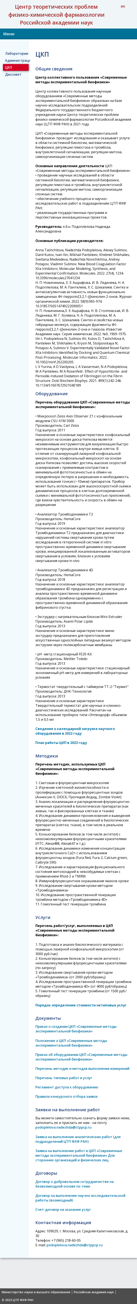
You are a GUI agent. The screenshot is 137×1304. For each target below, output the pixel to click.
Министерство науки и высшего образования (36, 1292)
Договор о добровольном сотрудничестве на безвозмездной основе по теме (74, 1184)
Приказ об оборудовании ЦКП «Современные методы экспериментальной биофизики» (81, 1057)
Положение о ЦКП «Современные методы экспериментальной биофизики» (71, 1043)
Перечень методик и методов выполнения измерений (82, 1068)
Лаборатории (16, 53)
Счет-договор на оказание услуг (63, 1209)
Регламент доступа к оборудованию (66, 1087)
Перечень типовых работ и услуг (63, 1078)
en (123, 6)
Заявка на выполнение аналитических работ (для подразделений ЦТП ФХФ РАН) (78, 1139)
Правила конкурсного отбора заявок (66, 1096)
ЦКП (8, 67)
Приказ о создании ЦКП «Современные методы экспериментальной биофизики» (76, 1028)
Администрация (17, 60)
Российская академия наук (94, 1292)
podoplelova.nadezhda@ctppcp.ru (63, 1127)
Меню (9, 33)
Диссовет (13, 74)
